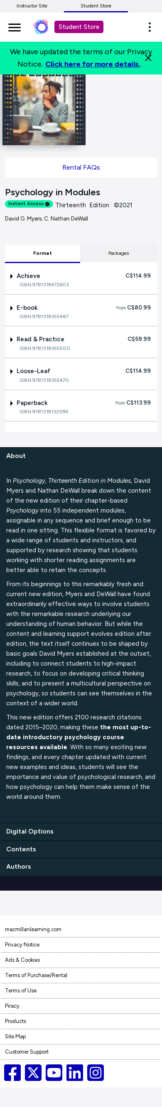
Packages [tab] (118, 253)
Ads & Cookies (22, 960)
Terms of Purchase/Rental (36, 975)
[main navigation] (14, 26)
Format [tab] (42, 253)
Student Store (96, 6)
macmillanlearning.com (33, 929)
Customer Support (27, 1052)
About (16, 456)
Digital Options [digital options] (30, 831)
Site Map (15, 1036)
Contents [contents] (21, 849)
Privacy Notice (22, 945)
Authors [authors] (18, 866)
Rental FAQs (81, 167)
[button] (152, 26)
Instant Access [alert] (29, 203)
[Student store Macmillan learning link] (46, 27)
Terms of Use (21, 990)
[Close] (148, 57)
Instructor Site (32, 6)
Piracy (12, 1006)
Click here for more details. (92, 64)
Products (15, 1021)
